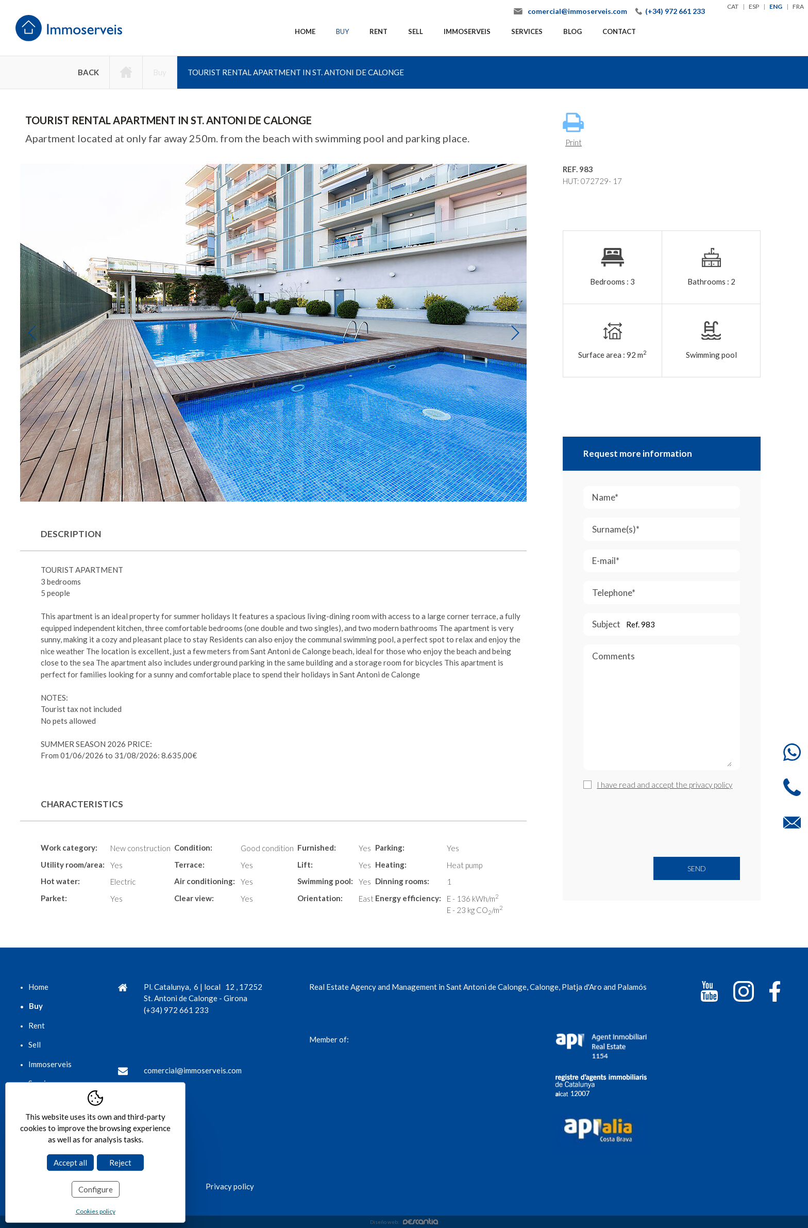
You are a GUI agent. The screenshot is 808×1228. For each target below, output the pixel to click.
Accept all (70, 1162)
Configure (95, 1189)
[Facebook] (774, 993)
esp (754, 6)
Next (515, 332)
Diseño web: (404, 1222)
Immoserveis (467, 31)
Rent (378, 31)
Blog (572, 31)
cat (732, 6)
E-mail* (664, 561)
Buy (342, 31)
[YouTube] (709, 993)
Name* (663, 497)
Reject (120, 1162)
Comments (662, 710)
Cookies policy (95, 1211)
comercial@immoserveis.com (577, 11)
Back (88, 72)
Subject (664, 624)
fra (798, 6)
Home (305, 31)
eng (775, 6)
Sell (415, 31)
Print (573, 129)
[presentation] (661, 824)
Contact (619, 31)
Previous (31, 332)
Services (527, 31)
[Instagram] (743, 993)
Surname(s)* (666, 529)
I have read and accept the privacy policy (664, 784)
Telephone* (666, 592)
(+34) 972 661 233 (675, 11)
